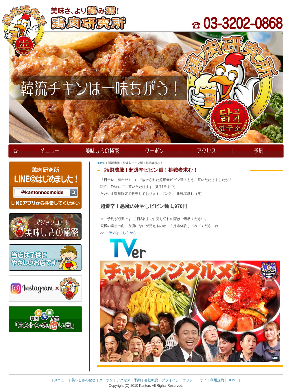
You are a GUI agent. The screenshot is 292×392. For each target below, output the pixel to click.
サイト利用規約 (212, 380)
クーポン (106, 380)
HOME (101, 162)
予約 (137, 380)
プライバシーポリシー (179, 380)
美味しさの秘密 (83, 380)
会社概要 (151, 380)
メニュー (61, 380)
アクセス (123, 380)
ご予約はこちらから (120, 233)
